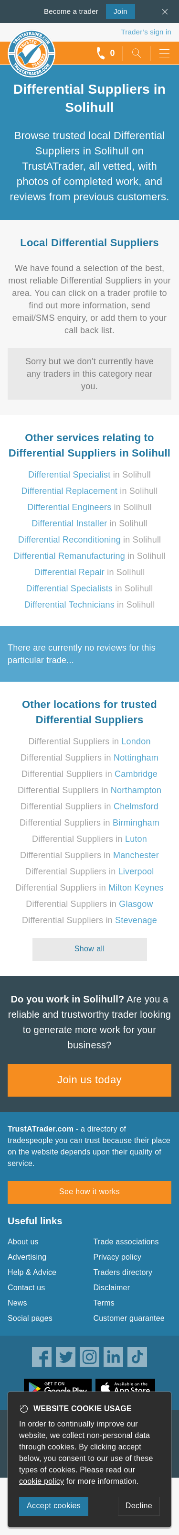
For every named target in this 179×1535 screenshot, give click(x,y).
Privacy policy (118, 1257)
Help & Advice (32, 1272)
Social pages (30, 1318)
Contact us (26, 1288)
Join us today (89, 1080)
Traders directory (123, 1272)
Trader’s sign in (146, 32)
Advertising (27, 1257)
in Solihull (89, 474)
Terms (104, 1303)
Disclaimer (112, 1288)
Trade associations (126, 1242)
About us (23, 1242)
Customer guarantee (129, 1318)
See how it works (89, 1191)
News (17, 1303)
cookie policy (41, 1481)
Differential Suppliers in (89, 741)
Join (116, 10)
